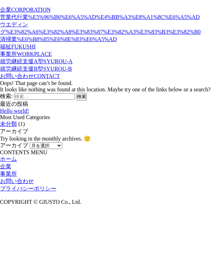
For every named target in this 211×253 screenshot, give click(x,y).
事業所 (8, 174)
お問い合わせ (17, 181)
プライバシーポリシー (28, 189)
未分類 (8, 124)
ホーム (8, 159)
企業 (5, 166)
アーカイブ (14, 145)
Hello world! (14, 111)
